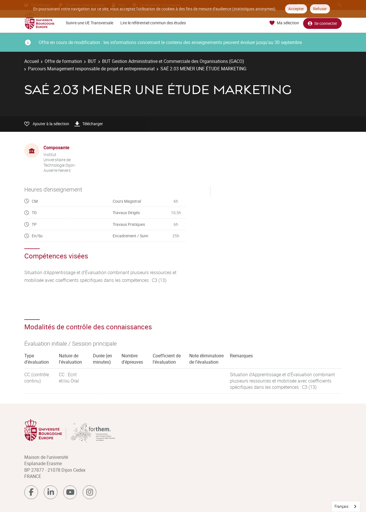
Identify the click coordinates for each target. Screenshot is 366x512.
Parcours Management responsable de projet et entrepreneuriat (91, 68)
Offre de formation (63, 61)
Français (342, 506)
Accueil (31, 61)
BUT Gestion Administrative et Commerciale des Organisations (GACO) (173, 61)
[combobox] (345, 506)
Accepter (296, 8)
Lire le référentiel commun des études (153, 22)
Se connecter (322, 23)
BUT (92, 61)
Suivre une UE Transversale (89, 22)
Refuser (320, 8)
